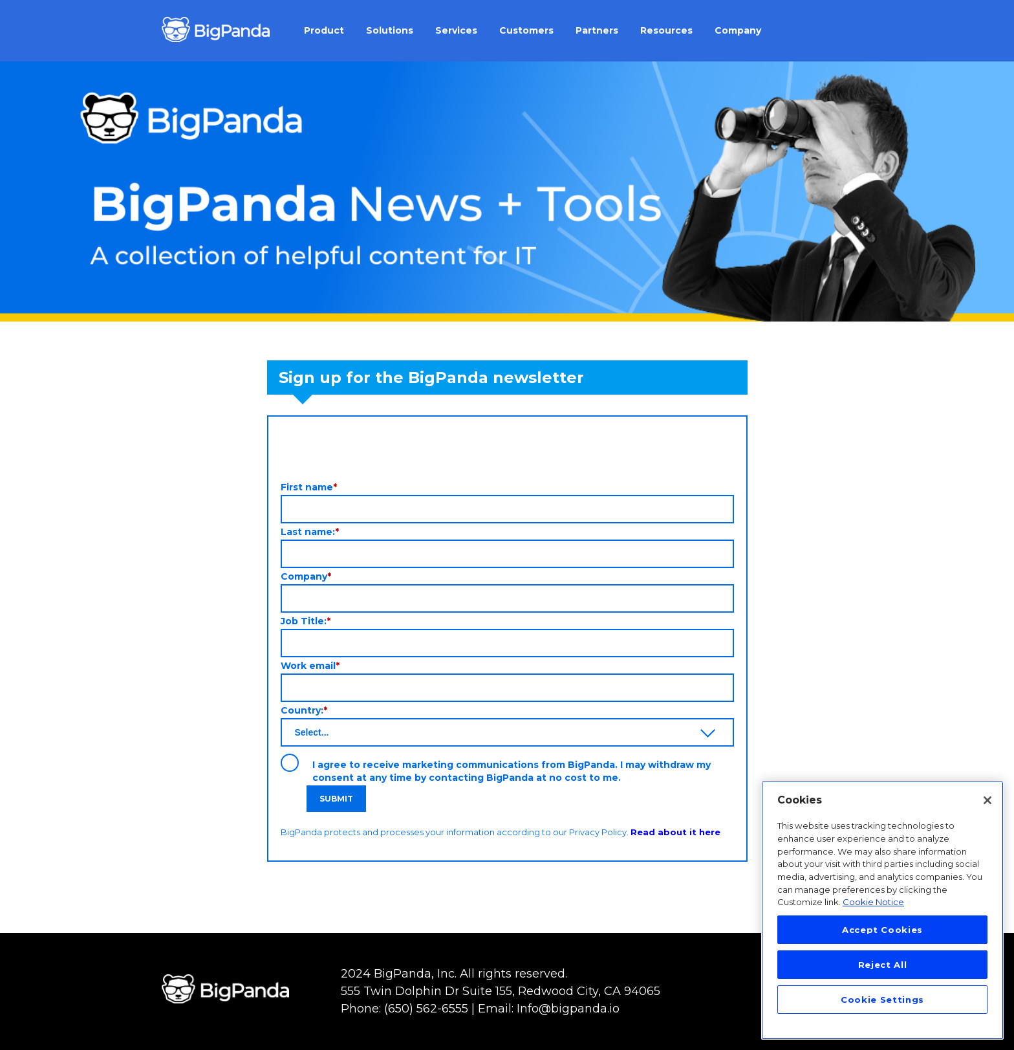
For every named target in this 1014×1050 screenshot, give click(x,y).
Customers (526, 30)
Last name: (310, 531)
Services (456, 30)
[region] (882, 910)
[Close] (987, 800)
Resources (666, 30)
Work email (310, 665)
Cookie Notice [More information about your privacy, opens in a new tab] (873, 902)
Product (324, 30)
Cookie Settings (882, 999)
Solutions (389, 30)
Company (738, 30)
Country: (304, 710)
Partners (597, 30)
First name (309, 487)
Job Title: (305, 621)
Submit (336, 799)
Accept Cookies (882, 929)
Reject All (882, 964)
